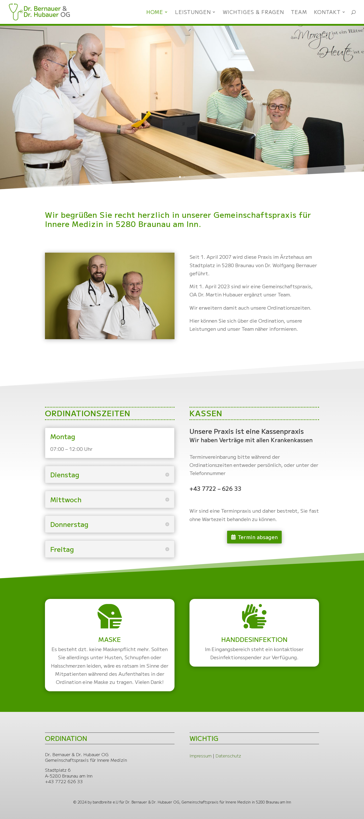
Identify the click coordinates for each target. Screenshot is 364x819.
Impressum (200, 755)
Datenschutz (228, 755)
